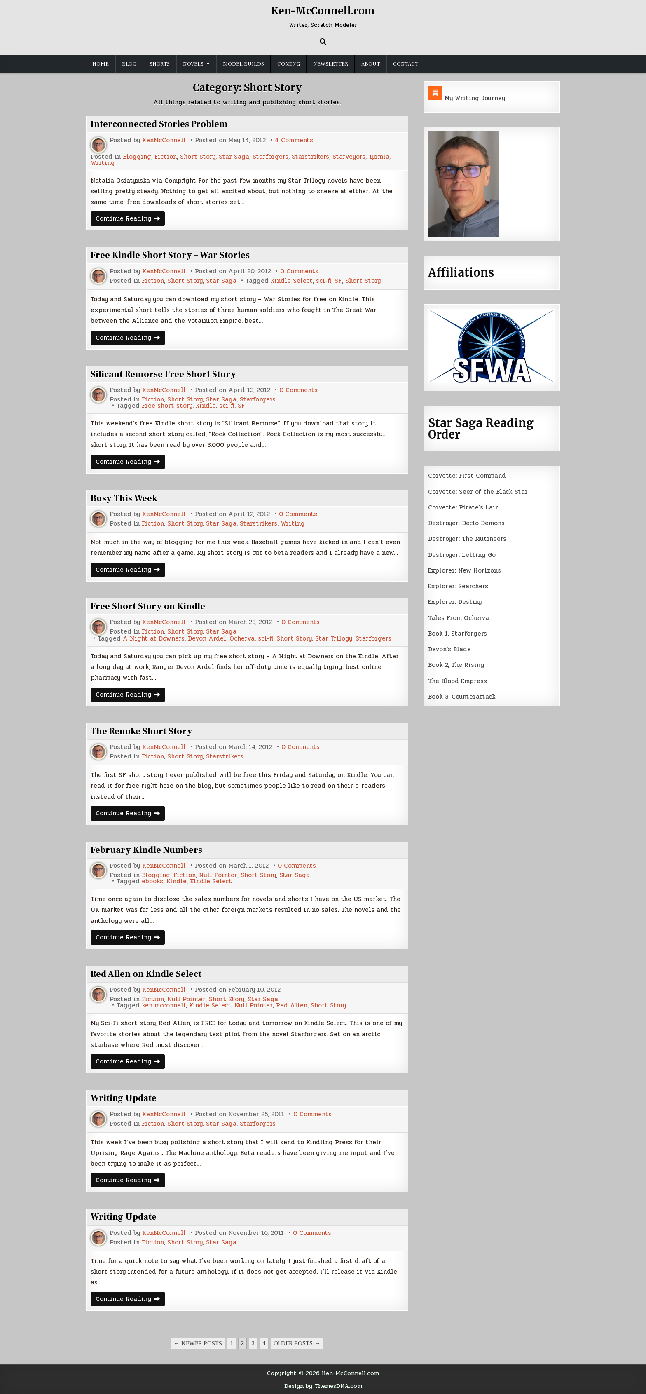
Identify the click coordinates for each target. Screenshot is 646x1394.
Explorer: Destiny (455, 602)
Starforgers (270, 157)
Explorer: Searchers (458, 586)
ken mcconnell (164, 1005)
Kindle (206, 406)
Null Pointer (218, 875)
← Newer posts (197, 1343)
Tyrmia (379, 157)
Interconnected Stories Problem (159, 124)
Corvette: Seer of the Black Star (478, 492)
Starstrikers (310, 157)
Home (100, 64)
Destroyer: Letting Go (462, 555)
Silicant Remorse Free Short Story (163, 374)
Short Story (197, 157)
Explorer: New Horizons (464, 570)
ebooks (152, 881)
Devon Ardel (207, 639)
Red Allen (291, 1005)
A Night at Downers (154, 639)
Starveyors (348, 157)
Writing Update (124, 1098)
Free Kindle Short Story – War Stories (170, 255)
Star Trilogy (333, 639)
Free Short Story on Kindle (148, 606)
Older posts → (297, 1343)
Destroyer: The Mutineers (467, 539)
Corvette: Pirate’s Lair (463, 507)
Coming (288, 64)
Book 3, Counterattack (462, 697)
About (370, 64)
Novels (193, 64)
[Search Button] (323, 41)
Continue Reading (130, 219)
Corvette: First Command (467, 476)
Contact (405, 64)
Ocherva (242, 639)
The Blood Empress (457, 681)
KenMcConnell (164, 140)
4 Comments (294, 140)
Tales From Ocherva (458, 618)
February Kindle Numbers (146, 850)
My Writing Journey (475, 98)
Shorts (160, 64)
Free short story (167, 406)
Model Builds (243, 64)
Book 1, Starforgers (457, 633)
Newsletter (330, 64)
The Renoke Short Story (141, 731)
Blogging (137, 157)
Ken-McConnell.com (323, 11)
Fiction (165, 157)
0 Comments (299, 271)
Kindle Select (292, 281)
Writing (103, 163)
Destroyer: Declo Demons (466, 523)
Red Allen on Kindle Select (146, 974)
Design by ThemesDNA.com (323, 1385)
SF (338, 281)
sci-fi (323, 281)
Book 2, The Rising (456, 665)
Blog (129, 64)
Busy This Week (124, 498)
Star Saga (234, 157)
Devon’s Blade (449, 649)
